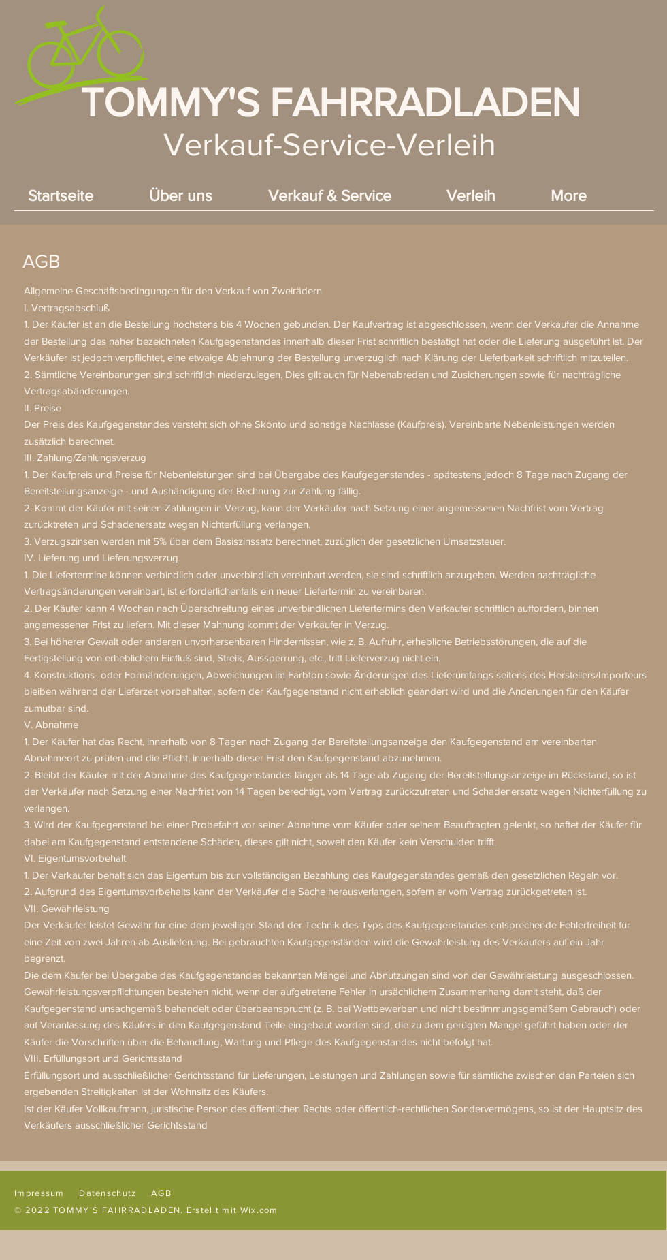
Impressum (39, 1193)
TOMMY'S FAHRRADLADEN (330, 102)
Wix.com (259, 1210)
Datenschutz (107, 1193)
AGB (161, 1193)
